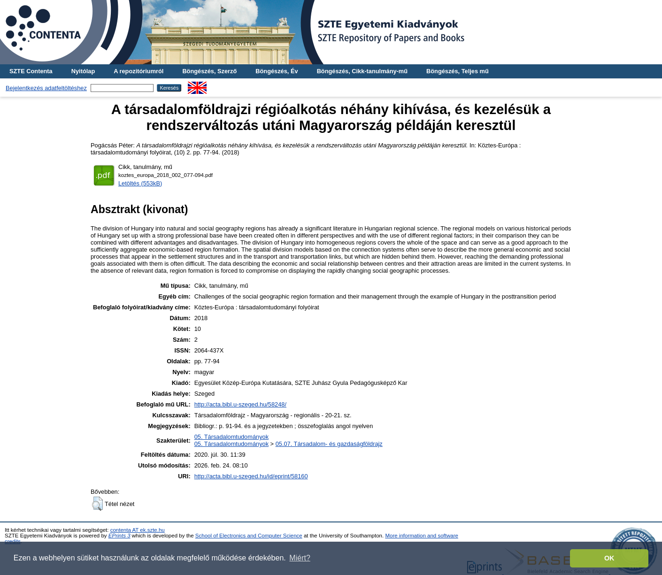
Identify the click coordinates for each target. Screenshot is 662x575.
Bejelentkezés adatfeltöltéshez (46, 88)
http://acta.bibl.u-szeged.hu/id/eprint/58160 (251, 476)
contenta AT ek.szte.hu (137, 530)
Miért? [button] (299, 558)
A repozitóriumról (138, 71)
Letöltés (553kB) (140, 183)
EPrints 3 (119, 535)
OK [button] (609, 558)
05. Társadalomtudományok (231, 436)
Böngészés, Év (276, 71)
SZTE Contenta (31, 71)
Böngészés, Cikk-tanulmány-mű (362, 71)
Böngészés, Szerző (209, 71)
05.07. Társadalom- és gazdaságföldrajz (329, 443)
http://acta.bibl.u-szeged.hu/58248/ (240, 404)
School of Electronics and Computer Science (248, 535)
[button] (97, 504)
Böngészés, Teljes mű (457, 71)
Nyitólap (83, 71)
